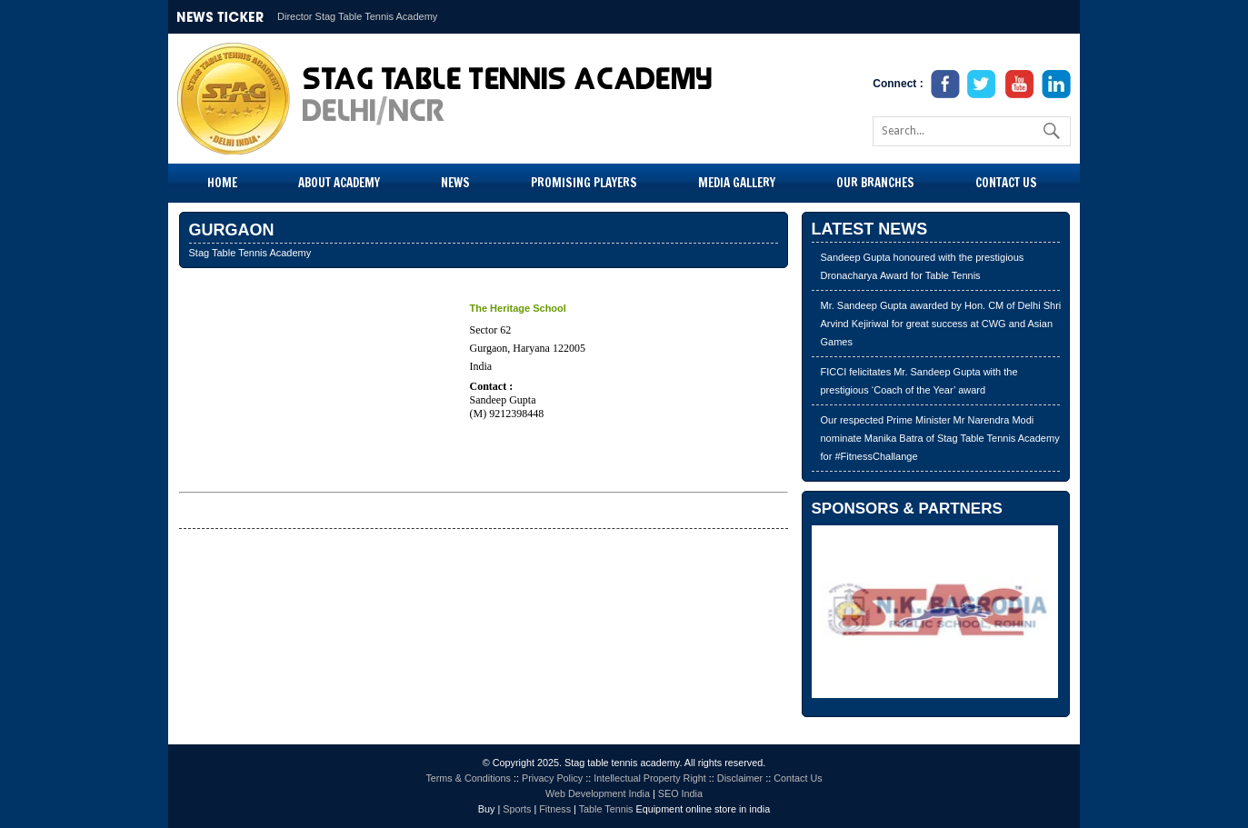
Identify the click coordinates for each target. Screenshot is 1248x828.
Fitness (555, 808)
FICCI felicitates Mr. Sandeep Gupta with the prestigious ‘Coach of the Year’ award (919, 380)
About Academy (339, 183)
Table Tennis (606, 808)
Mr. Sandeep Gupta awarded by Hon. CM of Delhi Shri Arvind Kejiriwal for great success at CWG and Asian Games (941, 323)
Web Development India (597, 793)
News (455, 183)
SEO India (680, 793)
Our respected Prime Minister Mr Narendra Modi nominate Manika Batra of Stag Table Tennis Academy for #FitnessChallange (940, 438)
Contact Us (1006, 183)
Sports (517, 808)
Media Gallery (736, 183)
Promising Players (584, 183)
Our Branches (875, 183)
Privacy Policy (552, 778)
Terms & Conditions (468, 778)
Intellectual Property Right (650, 778)
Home (222, 183)
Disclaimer (740, 778)
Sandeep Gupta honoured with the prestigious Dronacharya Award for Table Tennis (922, 266)
